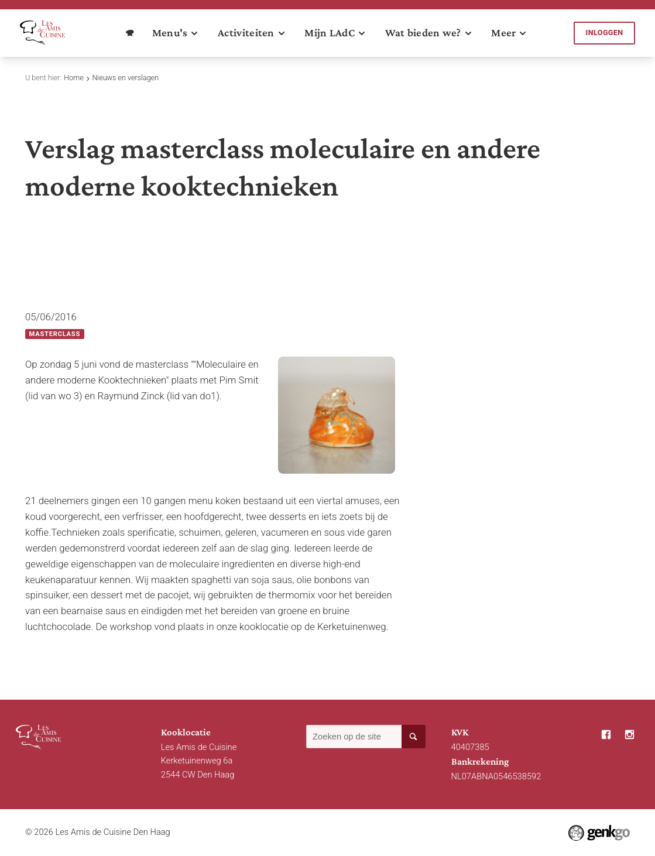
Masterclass (55, 334)
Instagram (630, 735)
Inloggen (604, 32)
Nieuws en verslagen (125, 77)
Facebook (606, 735)
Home (74, 77)
